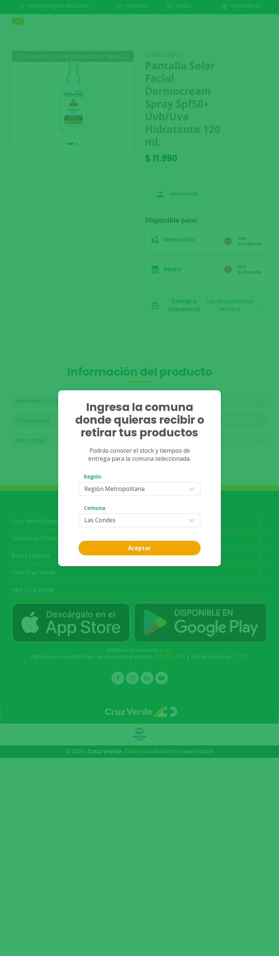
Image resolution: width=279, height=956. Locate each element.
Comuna (94, 507)
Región (92, 476)
